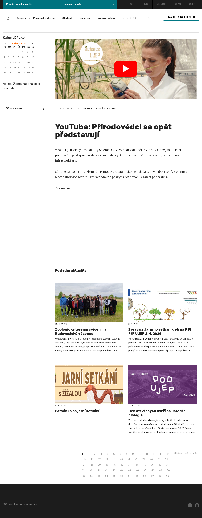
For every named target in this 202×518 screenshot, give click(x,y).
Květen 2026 (19, 43)
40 (91, 470)
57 (129, 475)
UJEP (192, 4)
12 (154, 453)
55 (114, 475)
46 (137, 470)
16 (92, 459)
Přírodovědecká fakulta (19, 4)
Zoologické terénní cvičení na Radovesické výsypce (81, 331)
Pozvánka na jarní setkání (77, 411)
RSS (5, 504)
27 (84, 464)
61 (160, 475)
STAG (178, 4)
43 (114, 470)
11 (147, 453)
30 (107, 464)
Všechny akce (25, 109)
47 (145, 470)
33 (129, 464)
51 (84, 475)
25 (159, 459)
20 (121, 459)
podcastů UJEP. (163, 177)
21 (129, 459)
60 (152, 475)
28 (92, 464)
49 (160, 470)
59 (144, 475)
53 (99, 475)
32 (122, 464)
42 (106, 470)
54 (106, 475)
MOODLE (162, 4)
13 (161, 453)
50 (168, 470)
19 (114, 459)
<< (4, 43)
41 (99, 470)
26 (166, 459)
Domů (62, 108)
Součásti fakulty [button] (89, 4)
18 (107, 459)
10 (140, 453)
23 (143, 459)
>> (33, 43)
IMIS (146, 4)
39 (83, 470)
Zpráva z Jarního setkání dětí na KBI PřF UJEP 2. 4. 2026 (159, 331)
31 (114, 464)
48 (152, 470)
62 (167, 475)
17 (99, 459)
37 (160, 464)
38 (167, 464)
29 (99, 464)
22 (136, 459)
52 (91, 475)
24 (151, 459)
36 (152, 464)
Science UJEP (108, 150)
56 (121, 475)
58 (137, 475)
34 (137, 464)
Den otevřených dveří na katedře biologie (157, 413)
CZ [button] (133, 4)
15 (85, 459)
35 (144, 464)
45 (129, 470)
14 (168, 453)
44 (121, 470)
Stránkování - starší (185, 453)
